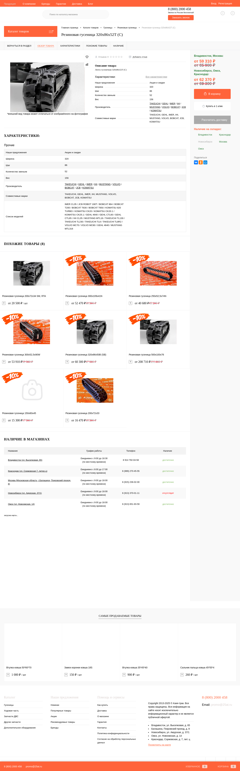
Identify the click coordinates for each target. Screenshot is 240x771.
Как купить (102, 700)
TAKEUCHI (155, 103)
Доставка (77, 4)
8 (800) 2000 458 (13, 766)
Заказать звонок (181, 17)
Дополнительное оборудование (20, 722)
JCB (184, 107)
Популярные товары (61, 705)
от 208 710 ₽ (146, 356)
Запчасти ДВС (11, 711)
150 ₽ (73, 669)
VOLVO (166, 107)
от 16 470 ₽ (81, 415)
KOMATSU (156, 110)
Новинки (55, 700)
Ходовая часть (11, 705)
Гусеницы (9, 700)
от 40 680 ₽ (144, 298)
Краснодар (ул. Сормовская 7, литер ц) (27, 466)
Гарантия (101, 717)
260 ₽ (189, 669)
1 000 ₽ (16, 669)
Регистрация (225, 3)
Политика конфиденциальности (113, 728)
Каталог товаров (30, 31)
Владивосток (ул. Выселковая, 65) (25, 455)
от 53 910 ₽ (17, 356)
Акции (54, 711)
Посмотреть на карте (159, 739)
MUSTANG (155, 107)
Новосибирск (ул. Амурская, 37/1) (25, 488)
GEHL (165, 103)
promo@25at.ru (221, 699)
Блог (90, 4)
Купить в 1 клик (212, 106)
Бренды (46, 4)
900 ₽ (131, 669)
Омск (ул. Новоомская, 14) (21, 499)
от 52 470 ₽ (81, 298)
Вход (213, 3)
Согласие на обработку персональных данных (116, 736)
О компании (29, 4)
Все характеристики (156, 76)
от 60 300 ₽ (81, 356)
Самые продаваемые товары (120, 610)
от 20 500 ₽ (31, 300)
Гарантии (61, 4)
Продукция (10, 4)
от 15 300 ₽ (17, 415)
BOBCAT (175, 107)
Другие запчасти (12, 717)
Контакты (102, 722)
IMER (172, 103)
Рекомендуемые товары (63, 717)
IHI (178, 103)
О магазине (103, 711)
